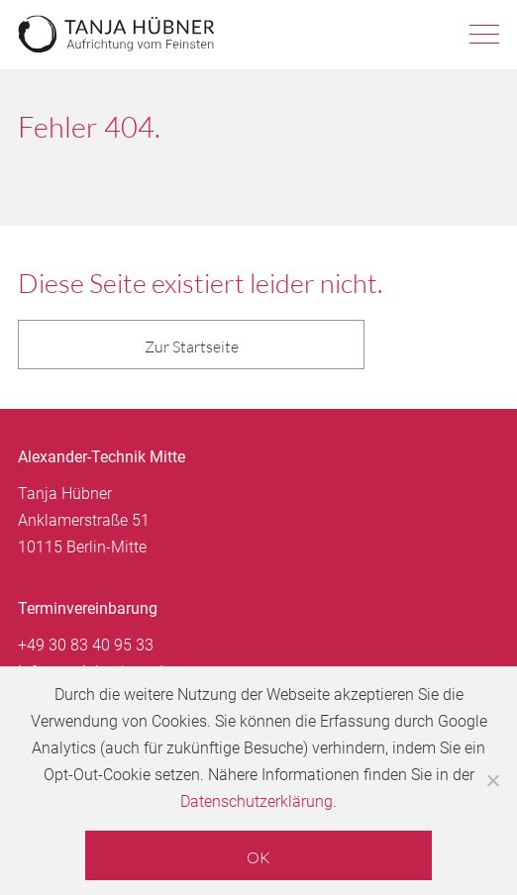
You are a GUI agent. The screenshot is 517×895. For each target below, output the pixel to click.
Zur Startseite (192, 346)
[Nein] (492, 780)
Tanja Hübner (117, 34)
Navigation (484, 35)
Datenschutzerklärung (256, 801)
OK (258, 857)
